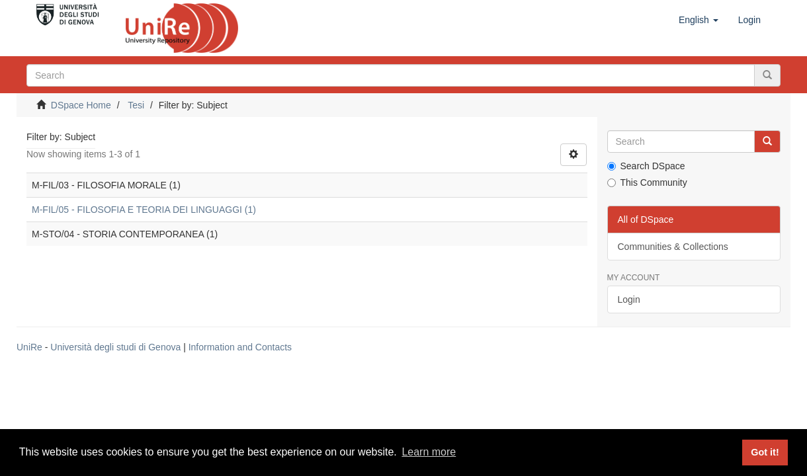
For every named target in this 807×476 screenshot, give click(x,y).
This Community (647, 182)
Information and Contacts (240, 347)
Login (629, 299)
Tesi (136, 105)
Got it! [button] (765, 452)
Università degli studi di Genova (115, 347)
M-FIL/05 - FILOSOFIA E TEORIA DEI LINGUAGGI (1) (144, 209)
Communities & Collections (673, 246)
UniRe (29, 347)
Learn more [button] (429, 451)
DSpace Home (81, 105)
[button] (698, 19)
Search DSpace (646, 166)
